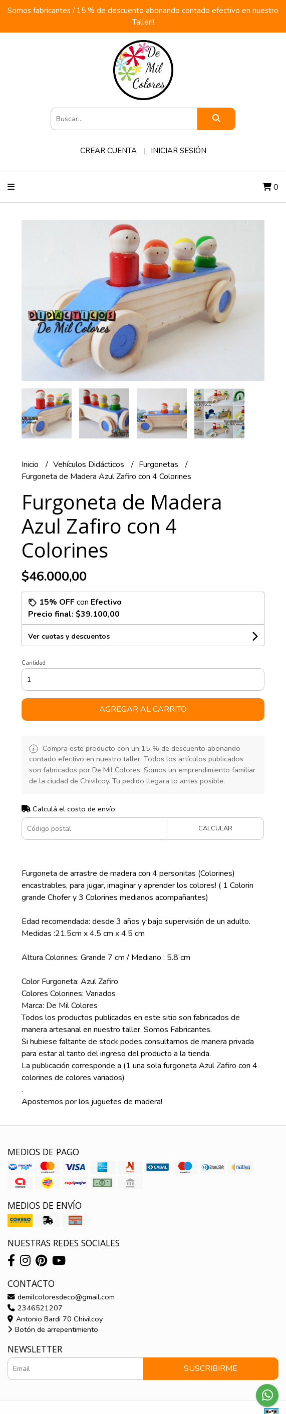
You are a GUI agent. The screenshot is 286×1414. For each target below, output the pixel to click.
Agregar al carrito (143, 709)
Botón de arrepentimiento (53, 1329)
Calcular (215, 828)
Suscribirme (210, 1368)
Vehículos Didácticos (89, 464)
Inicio (31, 464)
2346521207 (35, 1308)
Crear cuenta (108, 151)
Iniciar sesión (178, 151)
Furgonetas (159, 464)
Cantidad (34, 663)
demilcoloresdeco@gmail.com (61, 1297)
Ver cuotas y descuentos (69, 636)
